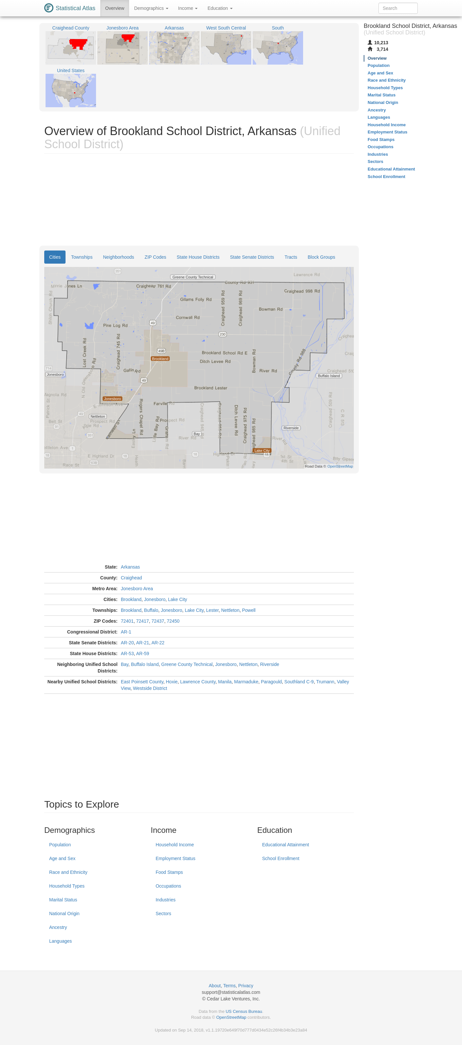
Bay (124, 664)
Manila (225, 681)
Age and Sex (62, 858)
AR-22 (157, 642)
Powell (249, 610)
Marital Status (63, 899)
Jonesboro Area (137, 588)
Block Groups (321, 257)
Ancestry (58, 927)
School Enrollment (280, 858)
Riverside (269, 664)
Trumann (325, 681)
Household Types (67, 886)
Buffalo (151, 610)
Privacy (245, 985)
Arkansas (130, 567)
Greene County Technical (187, 664)
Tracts (291, 257)
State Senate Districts (252, 257)
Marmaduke (246, 681)
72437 (157, 621)
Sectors (163, 913)
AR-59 (142, 653)
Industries (166, 899)
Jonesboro (154, 599)
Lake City (177, 599)
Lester (212, 610)
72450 (173, 621)
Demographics (151, 8)
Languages (60, 941)
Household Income (175, 844)
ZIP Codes (155, 257)
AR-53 (127, 653)
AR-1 (126, 631)
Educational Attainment (285, 844)
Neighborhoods (118, 257)
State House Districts (198, 257)
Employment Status (175, 858)
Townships (81, 257)
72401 (127, 621)
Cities (55, 257)
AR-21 (142, 642)
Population (60, 844)
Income (188, 8)
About (215, 985)
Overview (114, 8)
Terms (229, 985)
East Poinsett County (142, 681)
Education (219, 8)
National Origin (64, 913)
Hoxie (172, 681)
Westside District (150, 688)
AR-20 (127, 642)
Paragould (271, 681)
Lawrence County (198, 681)
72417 (142, 621)
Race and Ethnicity (68, 872)
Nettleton (230, 610)
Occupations (168, 886)
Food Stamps (169, 872)
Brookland (131, 599)
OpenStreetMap (231, 1017)
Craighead (131, 577)
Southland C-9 (299, 681)
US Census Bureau (244, 1011)
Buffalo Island (145, 664)
